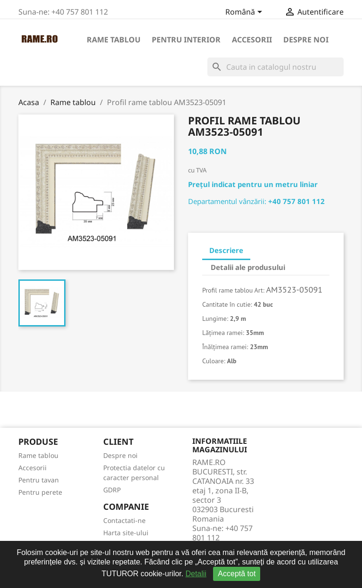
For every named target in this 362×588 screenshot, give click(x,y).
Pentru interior (186, 39)
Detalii (195, 574)
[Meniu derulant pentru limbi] (245, 12)
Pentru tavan (38, 479)
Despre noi (306, 39)
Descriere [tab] (226, 250)
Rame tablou (113, 39)
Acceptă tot (236, 574)
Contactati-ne (124, 520)
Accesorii (252, 39)
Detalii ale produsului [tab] (248, 267)
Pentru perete (40, 492)
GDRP (112, 489)
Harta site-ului (125, 532)
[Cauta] (275, 66)
